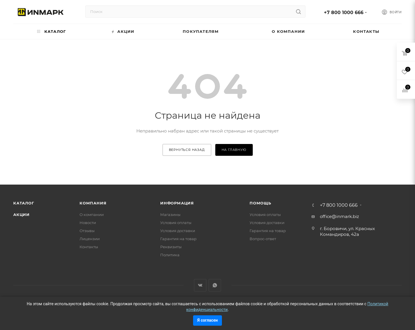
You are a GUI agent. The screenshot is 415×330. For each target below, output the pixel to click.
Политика (170, 255)
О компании (92, 214)
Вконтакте (200, 285)
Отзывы (87, 230)
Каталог (23, 203)
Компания (93, 203)
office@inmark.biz (339, 216)
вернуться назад (187, 150)
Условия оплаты (175, 222)
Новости (88, 222)
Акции (21, 214)
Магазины (170, 214)
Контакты (89, 246)
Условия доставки (177, 230)
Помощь (260, 203)
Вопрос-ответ (263, 238)
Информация (177, 203)
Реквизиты (171, 246)
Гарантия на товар (178, 238)
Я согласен (207, 320)
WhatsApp (215, 285)
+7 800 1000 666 (343, 12)
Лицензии (90, 238)
